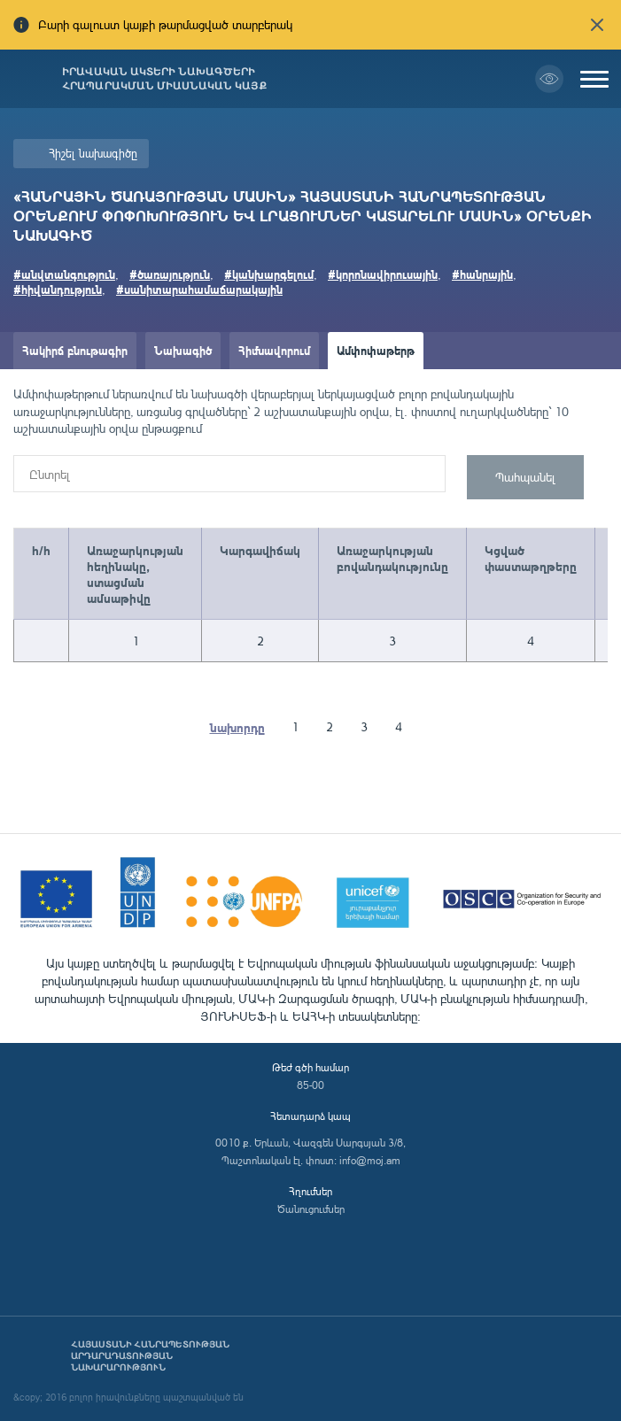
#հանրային (482, 274)
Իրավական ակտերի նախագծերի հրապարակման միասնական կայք (164, 79)
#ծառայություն (169, 274)
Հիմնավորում (274, 350)
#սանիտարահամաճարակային (199, 289)
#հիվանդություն (57, 289)
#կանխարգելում (269, 274)
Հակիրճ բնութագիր (75, 350)
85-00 (310, 1085)
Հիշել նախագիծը (93, 153)
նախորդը (237, 727)
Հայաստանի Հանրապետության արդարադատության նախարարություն (150, 1356)
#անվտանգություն (64, 274)
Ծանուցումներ (311, 1209)
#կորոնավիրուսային (383, 274)
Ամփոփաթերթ (376, 350)
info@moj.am (369, 1160)
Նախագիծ (183, 350)
